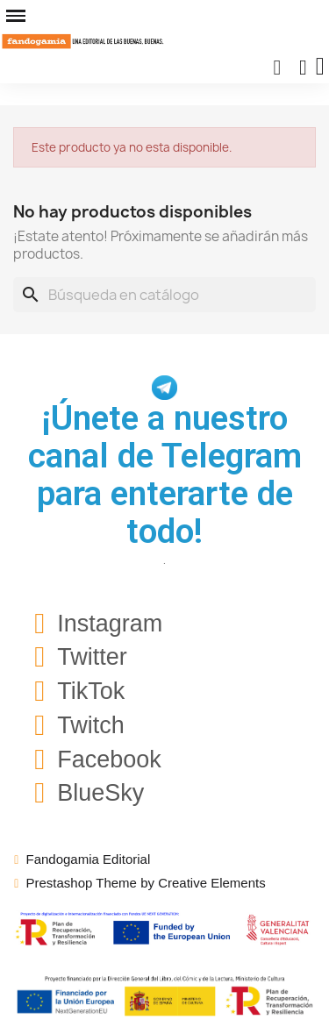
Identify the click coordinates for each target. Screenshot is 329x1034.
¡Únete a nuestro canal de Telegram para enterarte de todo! (165, 475)
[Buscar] (164, 294)
